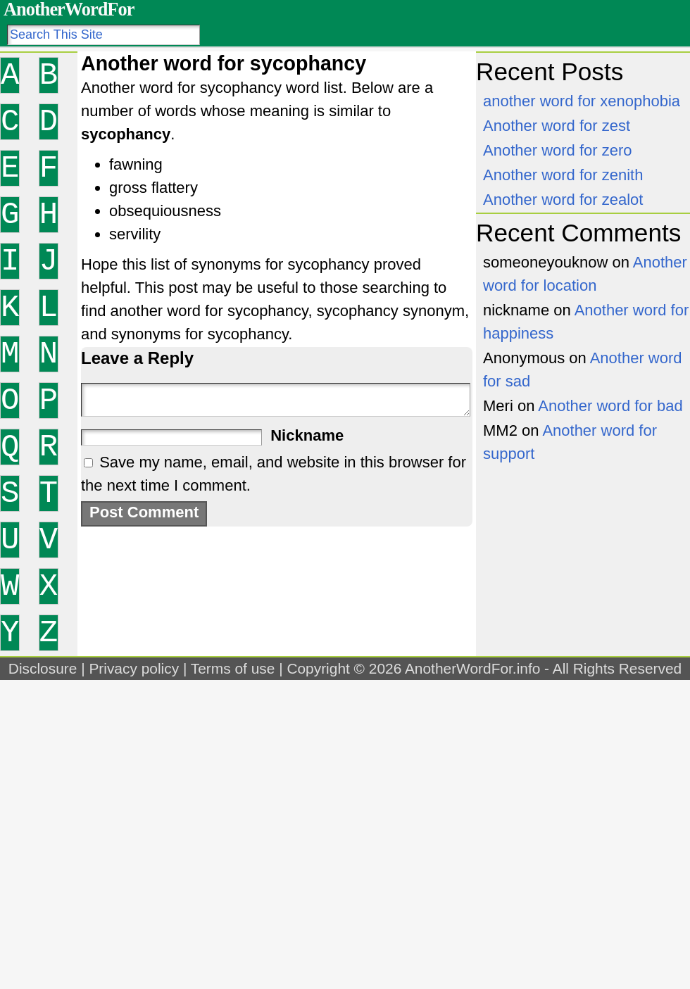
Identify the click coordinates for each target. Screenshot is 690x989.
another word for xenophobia (581, 101)
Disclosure (42, 668)
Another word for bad (610, 406)
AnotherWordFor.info (472, 668)
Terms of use (233, 668)
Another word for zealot (563, 199)
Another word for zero (557, 150)
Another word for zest (556, 125)
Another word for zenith (563, 175)
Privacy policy (134, 668)
